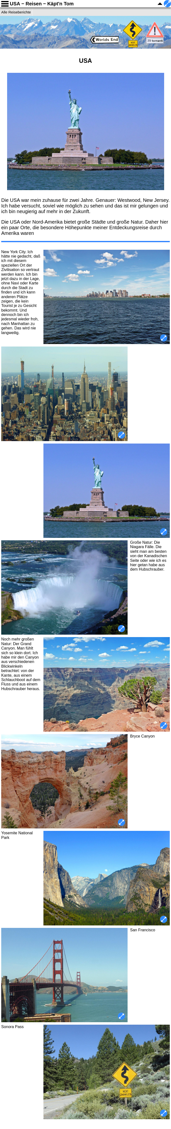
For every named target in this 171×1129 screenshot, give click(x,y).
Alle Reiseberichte (16, 12)
